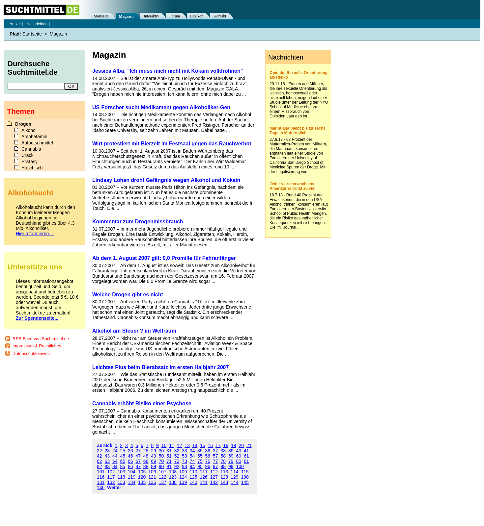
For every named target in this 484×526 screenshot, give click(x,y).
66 (130, 461)
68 (146, 461)
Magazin (126, 16)
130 (245, 477)
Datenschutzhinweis (32, 353)
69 (153, 461)
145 (245, 482)
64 (115, 461)
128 (224, 477)
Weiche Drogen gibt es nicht (127, 294)
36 (208, 450)
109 (183, 471)
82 (99, 466)
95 (200, 466)
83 (107, 466)
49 (153, 456)
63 (107, 461)
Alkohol (29, 130)
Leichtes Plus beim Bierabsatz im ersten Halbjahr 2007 (160, 367)
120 (142, 477)
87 (138, 466)
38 (223, 450)
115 (245, 471)
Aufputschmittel (37, 142)
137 (162, 482)
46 (130, 456)
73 (184, 461)
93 (184, 466)
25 (122, 450)
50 (161, 456)
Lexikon (196, 16)
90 (161, 466)
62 (99, 461)
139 (183, 482)
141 (204, 482)
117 (111, 477)
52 (177, 456)
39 (231, 450)
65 (122, 461)
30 (161, 450)
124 (183, 477)
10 (164, 445)
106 (152, 471)
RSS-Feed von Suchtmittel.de (41, 338)
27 (138, 450)
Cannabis (31, 149)
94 (192, 466)
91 (169, 466)
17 (218, 445)
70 (161, 461)
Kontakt (220, 16)
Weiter (114, 487)
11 (171, 445)
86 (130, 466)
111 (204, 471)
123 (173, 477)
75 (200, 461)
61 (246, 456)
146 (100, 487)
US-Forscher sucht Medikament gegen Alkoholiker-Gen (161, 107)
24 (115, 450)
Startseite (101, 16)
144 (234, 482)
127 (214, 477)
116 (100, 477)
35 (200, 450)
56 (208, 456)
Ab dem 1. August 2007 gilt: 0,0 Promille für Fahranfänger (164, 258)
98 (223, 466)
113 (224, 471)
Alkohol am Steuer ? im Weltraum (134, 331)
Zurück (104, 445)
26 (130, 450)
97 (215, 466)
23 (107, 450)
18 (226, 445)
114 (234, 471)
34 (192, 450)
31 (169, 450)
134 (131, 482)
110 (193, 471)
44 (115, 456)
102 (111, 471)
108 (173, 471)
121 (152, 477)
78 (223, 461)
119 (131, 477)
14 (195, 445)
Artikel (15, 24)
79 (231, 461)
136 (152, 482)
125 (193, 477)
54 (192, 456)
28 (146, 450)
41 (246, 450)
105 (142, 471)
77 (215, 461)
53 (184, 456)
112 (214, 471)
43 (107, 456)
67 (138, 461)
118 (121, 477)
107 (162, 471)
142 (214, 482)
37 (215, 450)
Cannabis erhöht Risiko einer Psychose (141, 403)
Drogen (23, 124)
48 (146, 456)
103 (121, 471)
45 (122, 456)
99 (231, 466)
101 (100, 471)
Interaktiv (151, 16)
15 (202, 445)
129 (234, 477)
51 (169, 456)
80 (238, 461)
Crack (27, 155)
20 (241, 445)
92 (177, 466)
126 (204, 477)
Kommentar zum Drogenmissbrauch (137, 221)
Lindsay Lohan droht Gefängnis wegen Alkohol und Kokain (166, 180)
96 (208, 466)
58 (223, 456)
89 (153, 466)
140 (193, 482)
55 (200, 456)
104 (131, 471)
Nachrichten (36, 24)
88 (146, 466)
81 (246, 461)
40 (238, 450)
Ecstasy (29, 161)
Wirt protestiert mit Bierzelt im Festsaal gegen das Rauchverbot (171, 143)
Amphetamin (34, 136)
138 (173, 482)
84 (115, 466)
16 (210, 445)
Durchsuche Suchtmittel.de (33, 68)
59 (231, 456)
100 (239, 466)
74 (192, 461)
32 (177, 450)
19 (233, 445)
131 (100, 482)
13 (187, 445)
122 (162, 477)
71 (169, 461)
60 (238, 456)
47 (138, 456)
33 (184, 450)
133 (121, 482)
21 (249, 445)
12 (179, 445)
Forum (174, 16)
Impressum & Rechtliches (37, 345)
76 (208, 461)
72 (177, 461)
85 (122, 466)
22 (99, 450)
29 (153, 450)
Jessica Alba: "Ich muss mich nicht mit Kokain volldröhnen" (167, 71)
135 (142, 482)
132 (111, 482)
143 (224, 482)
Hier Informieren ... (35, 233)
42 (99, 456)
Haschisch (32, 167)
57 (215, 456)
